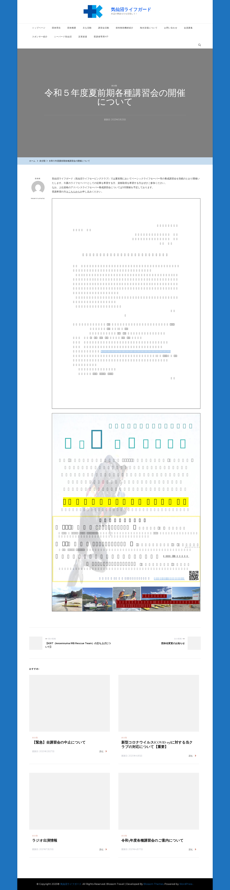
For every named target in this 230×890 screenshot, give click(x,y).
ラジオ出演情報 (44, 840)
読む (103, 751)
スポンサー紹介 (40, 36)
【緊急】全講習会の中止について (59, 742)
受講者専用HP (101, 36)
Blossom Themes (153, 884)
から (77, 191)
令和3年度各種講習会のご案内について (152, 840)
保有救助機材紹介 (124, 27)
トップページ (38, 27)
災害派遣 (82, 36)
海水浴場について (149, 27)
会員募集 (188, 27)
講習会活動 (103, 27)
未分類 (114, 86)
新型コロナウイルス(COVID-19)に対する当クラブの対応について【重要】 (157, 744)
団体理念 (56, 27)
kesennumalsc (38, 190)
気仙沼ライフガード (131, 9)
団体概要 (71, 27)
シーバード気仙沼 (63, 36)
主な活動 (87, 27)
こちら (71, 191)
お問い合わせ (170, 27)
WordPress (185, 884)
